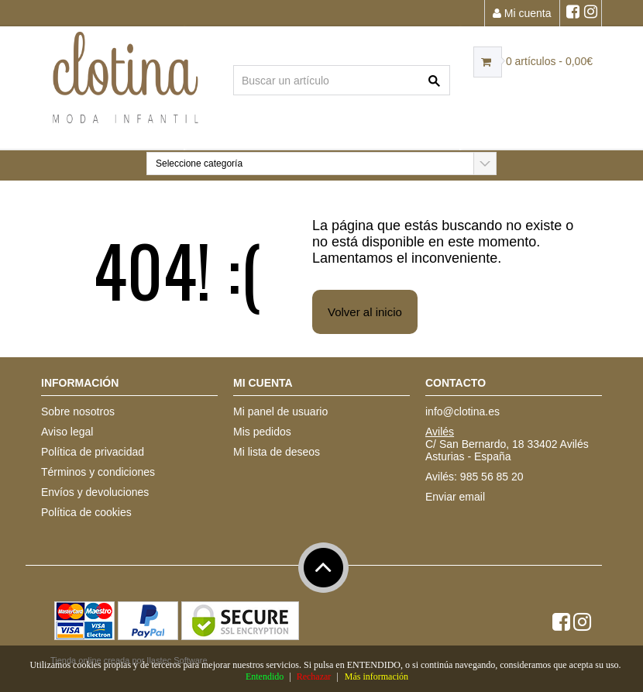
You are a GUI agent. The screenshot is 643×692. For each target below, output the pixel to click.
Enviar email (455, 497)
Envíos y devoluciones (95, 492)
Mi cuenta (522, 13)
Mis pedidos (262, 431)
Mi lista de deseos (276, 452)
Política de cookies (86, 512)
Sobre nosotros (78, 411)
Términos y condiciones (98, 472)
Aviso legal (67, 431)
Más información (376, 676)
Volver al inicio (365, 311)
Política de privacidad (92, 452)
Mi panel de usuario (280, 411)
